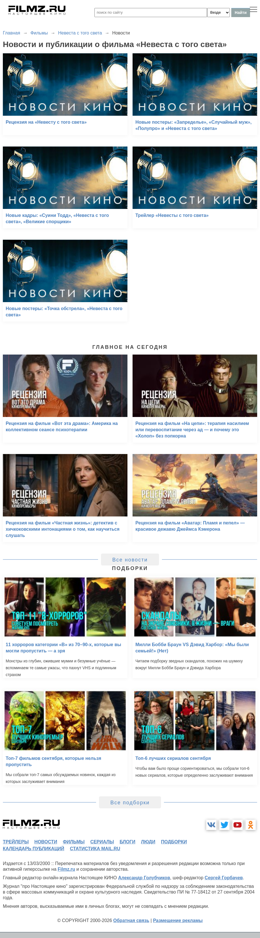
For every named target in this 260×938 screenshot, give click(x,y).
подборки (174, 841)
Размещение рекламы (178, 920)
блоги (127, 841)
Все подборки (130, 802)
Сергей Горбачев (224, 877)
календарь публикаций (33, 848)
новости (45, 841)
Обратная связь (131, 920)
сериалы (102, 841)
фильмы (73, 841)
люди (148, 841)
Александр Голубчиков (144, 877)
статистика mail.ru (95, 848)
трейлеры (16, 841)
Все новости (130, 560)
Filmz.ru (66, 869)
